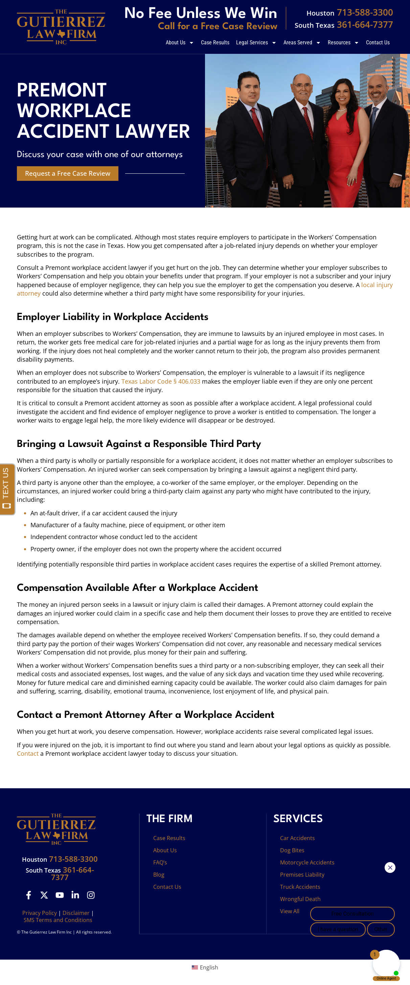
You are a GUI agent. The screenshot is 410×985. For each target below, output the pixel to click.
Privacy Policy (39, 913)
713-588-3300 (349, 12)
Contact (28, 753)
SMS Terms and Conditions (58, 920)
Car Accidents (297, 838)
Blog (158, 874)
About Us (180, 43)
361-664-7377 (344, 24)
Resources (343, 43)
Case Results (215, 42)
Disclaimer (76, 913)
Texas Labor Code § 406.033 (160, 381)
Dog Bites (292, 850)
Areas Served (302, 43)
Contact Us (378, 42)
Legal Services (256, 43)
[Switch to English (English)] (205, 967)
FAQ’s (160, 862)
